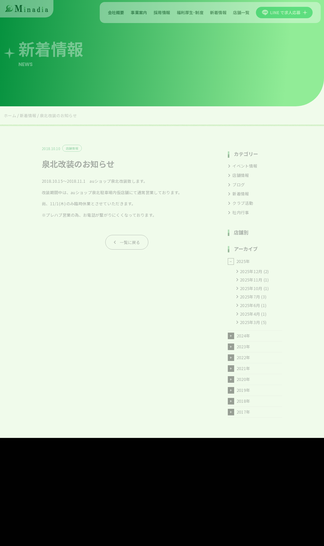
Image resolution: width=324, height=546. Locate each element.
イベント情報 (242, 166)
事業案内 (139, 12)
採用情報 (162, 12)
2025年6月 (250, 305)
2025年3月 (250, 322)
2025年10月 (251, 288)
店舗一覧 (241, 12)
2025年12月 (251, 271)
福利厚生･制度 (190, 12)
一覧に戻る (130, 242)
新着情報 (218, 12)
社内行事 (238, 212)
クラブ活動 (240, 203)
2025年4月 (250, 314)
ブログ (236, 184)
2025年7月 (250, 297)
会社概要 (116, 12)
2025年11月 (251, 280)
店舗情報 (238, 175)
